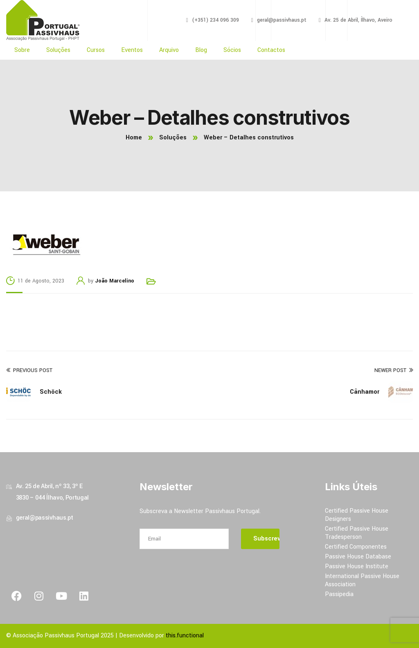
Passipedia (339, 594)
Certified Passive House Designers (356, 515)
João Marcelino (114, 281)
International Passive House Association (362, 580)
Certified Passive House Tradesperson (356, 533)
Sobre (22, 50)
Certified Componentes (356, 547)
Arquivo (169, 50)
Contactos (271, 50)
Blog (201, 50)
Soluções (58, 50)
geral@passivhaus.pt (281, 20)
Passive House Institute (356, 566)
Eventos (132, 50)
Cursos (96, 50)
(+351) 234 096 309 (215, 20)
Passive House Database (358, 556)
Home (134, 137)
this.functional (185, 635)
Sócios (232, 50)
